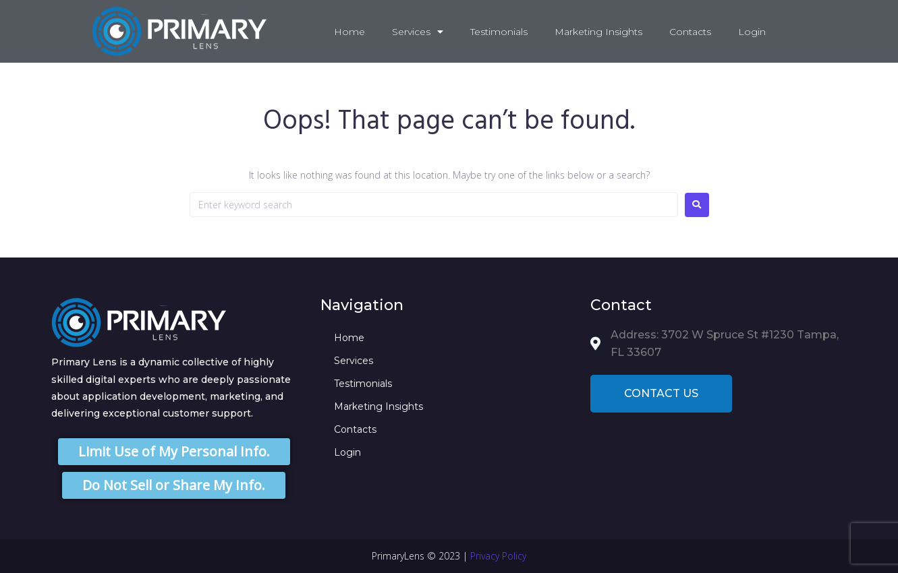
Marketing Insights (598, 32)
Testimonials (499, 32)
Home (349, 32)
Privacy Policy (498, 555)
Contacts (690, 32)
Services (417, 31)
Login (752, 32)
